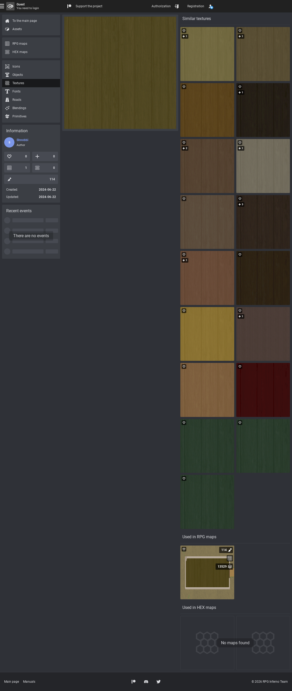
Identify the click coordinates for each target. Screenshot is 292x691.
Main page (11, 681)
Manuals (29, 681)
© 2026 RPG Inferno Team (270, 681)
